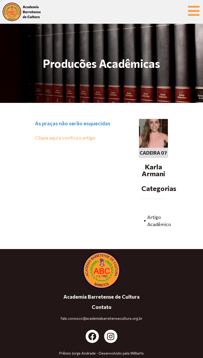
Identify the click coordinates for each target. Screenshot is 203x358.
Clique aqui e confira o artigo (65, 138)
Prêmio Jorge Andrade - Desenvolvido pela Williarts (101, 353)
